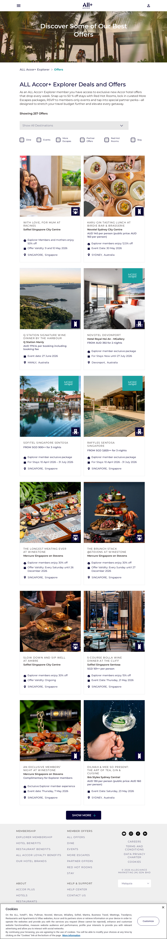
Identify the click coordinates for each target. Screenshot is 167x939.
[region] (83, 921)
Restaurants (26, 901)
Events (72, 849)
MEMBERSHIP (26, 831)
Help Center (77, 889)
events (46, 139)
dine (28, 139)
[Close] (163, 907)
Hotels (22, 895)
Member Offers (80, 831)
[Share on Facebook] (144, 69)
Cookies (134, 861)
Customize (148, 921)
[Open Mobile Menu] (18, 5)
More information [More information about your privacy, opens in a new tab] (71, 935)
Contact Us (76, 895)
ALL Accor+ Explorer (35, 69)
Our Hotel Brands (31, 861)
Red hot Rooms (79, 867)
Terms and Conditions (134, 848)
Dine (70, 843)
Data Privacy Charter (134, 855)
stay (139, 139)
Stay (70, 873)
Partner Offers (80, 861)
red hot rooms (115, 139)
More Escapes (78, 855)
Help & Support (80, 883)
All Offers (76, 837)
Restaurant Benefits (33, 849)
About (21, 883)
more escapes (67, 139)
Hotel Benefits (28, 843)
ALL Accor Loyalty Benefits (38, 855)
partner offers (91, 139)
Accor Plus (25, 889)
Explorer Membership (34, 837)
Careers (134, 841)
